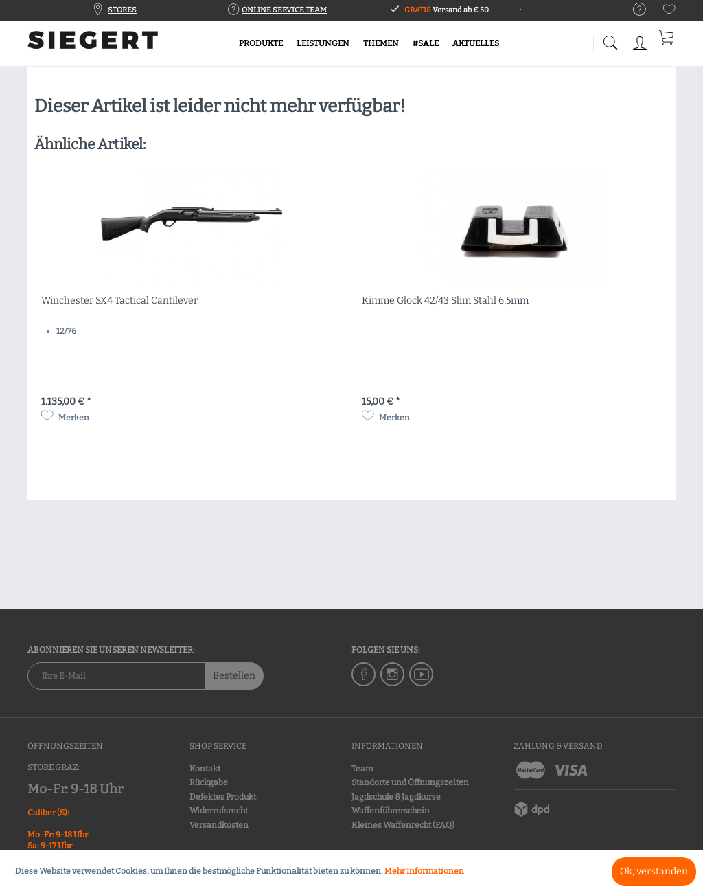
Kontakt (204, 768)
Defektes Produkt (222, 797)
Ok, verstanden (654, 871)
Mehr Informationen (424, 871)
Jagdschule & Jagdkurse (396, 797)
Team (362, 768)
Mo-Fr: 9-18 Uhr (75, 789)
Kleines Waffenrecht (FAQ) (403, 825)
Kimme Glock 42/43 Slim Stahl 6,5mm (445, 300)
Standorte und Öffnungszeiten (410, 782)
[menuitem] (632, 10)
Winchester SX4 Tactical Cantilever (119, 300)
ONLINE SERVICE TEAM (284, 9)
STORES (122, 9)
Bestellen (234, 675)
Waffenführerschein (391, 810)
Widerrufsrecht (218, 810)
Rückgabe (208, 782)
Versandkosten (219, 825)
